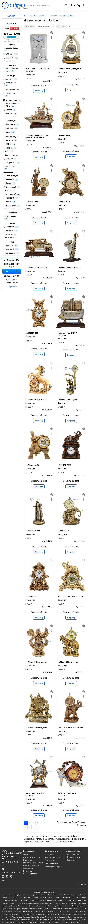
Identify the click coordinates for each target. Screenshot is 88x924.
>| (37, 827)
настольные (10, 84)
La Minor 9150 (64, 202)
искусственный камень (11, 105)
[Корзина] (78, 5)
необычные (10, 168)
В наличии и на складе (11, 70)
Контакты (27, 871)
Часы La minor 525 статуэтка (70, 728)
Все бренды (50, 854)
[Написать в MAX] (4, 876)
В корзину (39, 91)
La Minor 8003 (31, 202)
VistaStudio (81, 885)
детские (10, 79)
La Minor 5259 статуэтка (36, 662)
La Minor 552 (63, 531)
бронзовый (12, 187)
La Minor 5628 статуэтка (36, 728)
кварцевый (9, 94)
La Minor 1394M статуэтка (69, 267)
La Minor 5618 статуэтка (36, 399)
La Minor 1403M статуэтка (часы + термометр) (36, 136)
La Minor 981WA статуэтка (69, 69)
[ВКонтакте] (3, 880)
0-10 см (10, 144)
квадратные (12, 163)
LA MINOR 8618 (64, 465)
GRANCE (11, 58)
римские (11, 231)
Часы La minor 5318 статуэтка (71, 596)
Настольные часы (38, 16)
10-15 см (10, 148)
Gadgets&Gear (11, 49)
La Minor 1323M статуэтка (36, 267)
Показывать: (61, 26)
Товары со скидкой (53, 867)
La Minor (14, 28)
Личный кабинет (73, 854)
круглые (10, 159)
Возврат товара (30, 874)
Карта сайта (50, 860)
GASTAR (11, 54)
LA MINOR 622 (31, 333)
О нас (25, 854)
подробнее (12, 286)
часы (9, 132)
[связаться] (73, 5)
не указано (11, 253)
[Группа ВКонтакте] (7, 271)
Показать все (9, 61)
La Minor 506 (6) (65, 135)
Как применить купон (54, 857)
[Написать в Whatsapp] (8, 876)
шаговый (11, 249)
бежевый (11, 179)
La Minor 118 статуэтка (68, 399)
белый (10, 183)
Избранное (71, 860)
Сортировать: (29, 26)
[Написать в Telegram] (11, 876)
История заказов (73, 857)
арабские (11, 227)
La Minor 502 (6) (32, 465)
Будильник (11, 124)
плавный (11, 245)
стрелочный (10, 217)
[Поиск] (44, 5)
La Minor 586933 (32, 531)
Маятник (11, 128)
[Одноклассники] (16, 271)
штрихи (10, 234)
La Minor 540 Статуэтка (68, 662)
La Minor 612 (31, 596)
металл (9, 110)
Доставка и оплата (31, 857)
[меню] (83, 5)
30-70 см (10, 140)
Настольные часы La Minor (62, 16)
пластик (10, 114)
